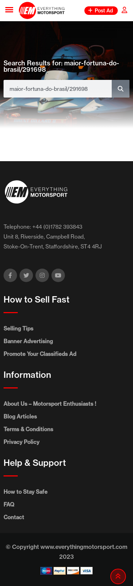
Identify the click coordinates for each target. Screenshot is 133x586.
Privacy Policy (21, 442)
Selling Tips (18, 328)
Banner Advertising (28, 341)
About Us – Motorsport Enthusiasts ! (50, 403)
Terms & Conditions (28, 429)
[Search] (120, 89)
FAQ (9, 504)
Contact (14, 517)
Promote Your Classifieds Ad (40, 354)
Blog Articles (20, 416)
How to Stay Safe (26, 491)
